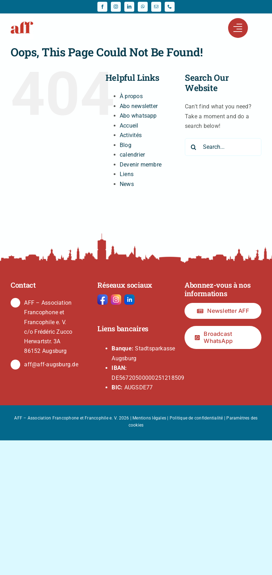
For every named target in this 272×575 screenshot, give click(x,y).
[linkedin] (129, 7)
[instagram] (116, 7)
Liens (127, 174)
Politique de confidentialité (196, 418)
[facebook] (102, 7)
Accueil (129, 125)
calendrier (132, 154)
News (127, 184)
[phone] (170, 7)
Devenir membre (141, 164)
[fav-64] (22, 19)
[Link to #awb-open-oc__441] (238, 28)
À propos (131, 96)
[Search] (194, 147)
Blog (125, 145)
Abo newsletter (139, 106)
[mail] (156, 7)
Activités (131, 135)
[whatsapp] (143, 7)
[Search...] (223, 147)
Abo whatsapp (138, 115)
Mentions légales (149, 418)
